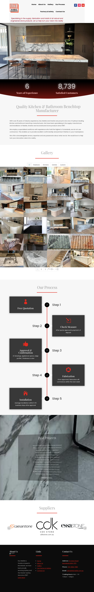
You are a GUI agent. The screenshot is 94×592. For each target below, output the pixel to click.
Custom (63, 165)
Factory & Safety (47, 12)
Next (85, 528)
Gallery (50, 4)
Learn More (21, 578)
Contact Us (60, 12)
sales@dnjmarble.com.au (75, 571)
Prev (9, 528)
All (29, 165)
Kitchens (46, 165)
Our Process (60, 4)
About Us (42, 4)
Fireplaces (36, 165)
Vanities (54, 165)
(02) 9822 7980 (73, 567)
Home (34, 4)
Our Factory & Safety (44, 568)
